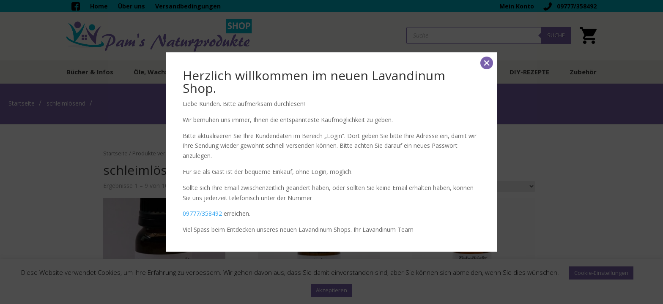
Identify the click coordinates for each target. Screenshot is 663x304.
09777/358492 (202, 213)
